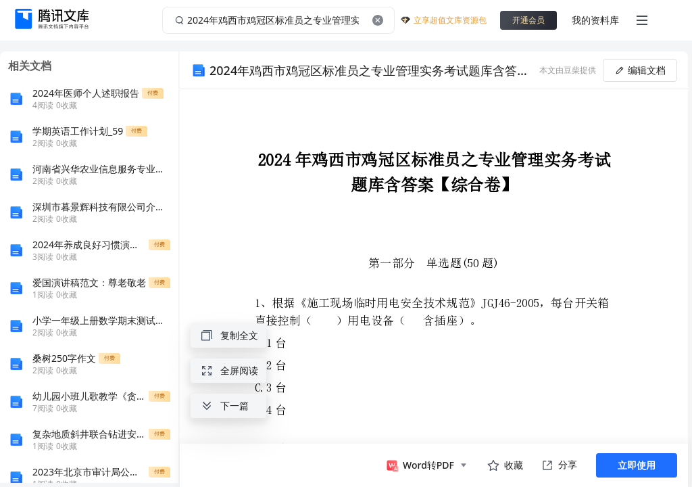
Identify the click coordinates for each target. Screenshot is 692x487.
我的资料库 (595, 20)
